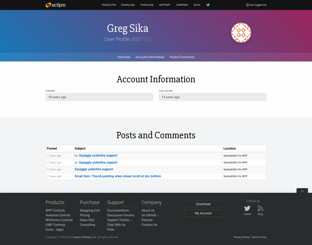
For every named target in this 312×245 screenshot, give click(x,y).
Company (151, 202)
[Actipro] (55, 5)
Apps (60, 229)
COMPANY (182, 4)
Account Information (149, 57)
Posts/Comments (182, 57)
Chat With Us (116, 225)
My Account (203, 213)
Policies (147, 220)
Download (203, 204)
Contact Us (149, 225)
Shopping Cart (90, 210)
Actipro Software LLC (84, 237)
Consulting (87, 225)
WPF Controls (55, 210)
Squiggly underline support (96, 155)
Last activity (166, 90)
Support (115, 202)
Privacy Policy (242, 237)
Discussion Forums (121, 215)
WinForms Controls (59, 220)
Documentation (118, 210)
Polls (110, 229)
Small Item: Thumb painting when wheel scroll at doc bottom (118, 176)
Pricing (85, 215)
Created (50, 90)
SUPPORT (164, 4)
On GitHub (150, 215)
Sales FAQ (87, 220)
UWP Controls (55, 225)
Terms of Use (258, 237)
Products (55, 202)
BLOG (197, 4)
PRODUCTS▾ (109, 4)
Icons (49, 229)
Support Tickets (120, 220)
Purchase (90, 202)
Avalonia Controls (58, 215)
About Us (147, 210)
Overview (123, 57)
